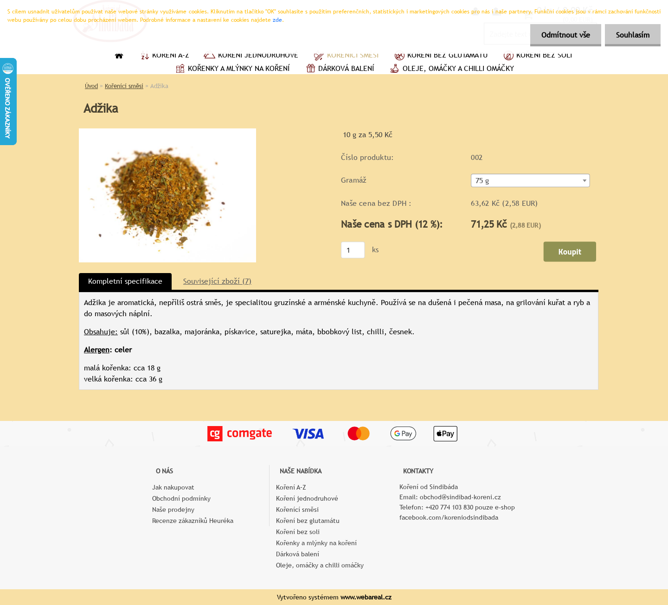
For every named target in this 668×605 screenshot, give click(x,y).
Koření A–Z (163, 56)
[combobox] (530, 180)
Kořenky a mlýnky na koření (231, 69)
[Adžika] (167, 131)
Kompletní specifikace (125, 281)
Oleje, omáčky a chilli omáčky (451, 69)
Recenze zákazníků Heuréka (192, 520)
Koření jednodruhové (250, 56)
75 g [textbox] (482, 180)
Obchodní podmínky (181, 498)
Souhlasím (632, 35)
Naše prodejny (173, 509)
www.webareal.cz (366, 597)
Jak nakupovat (173, 487)
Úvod (91, 86)
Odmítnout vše (564, 35)
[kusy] (353, 250)
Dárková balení (338, 69)
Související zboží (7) (217, 281)
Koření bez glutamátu (440, 56)
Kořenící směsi (345, 56)
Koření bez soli (536, 56)
